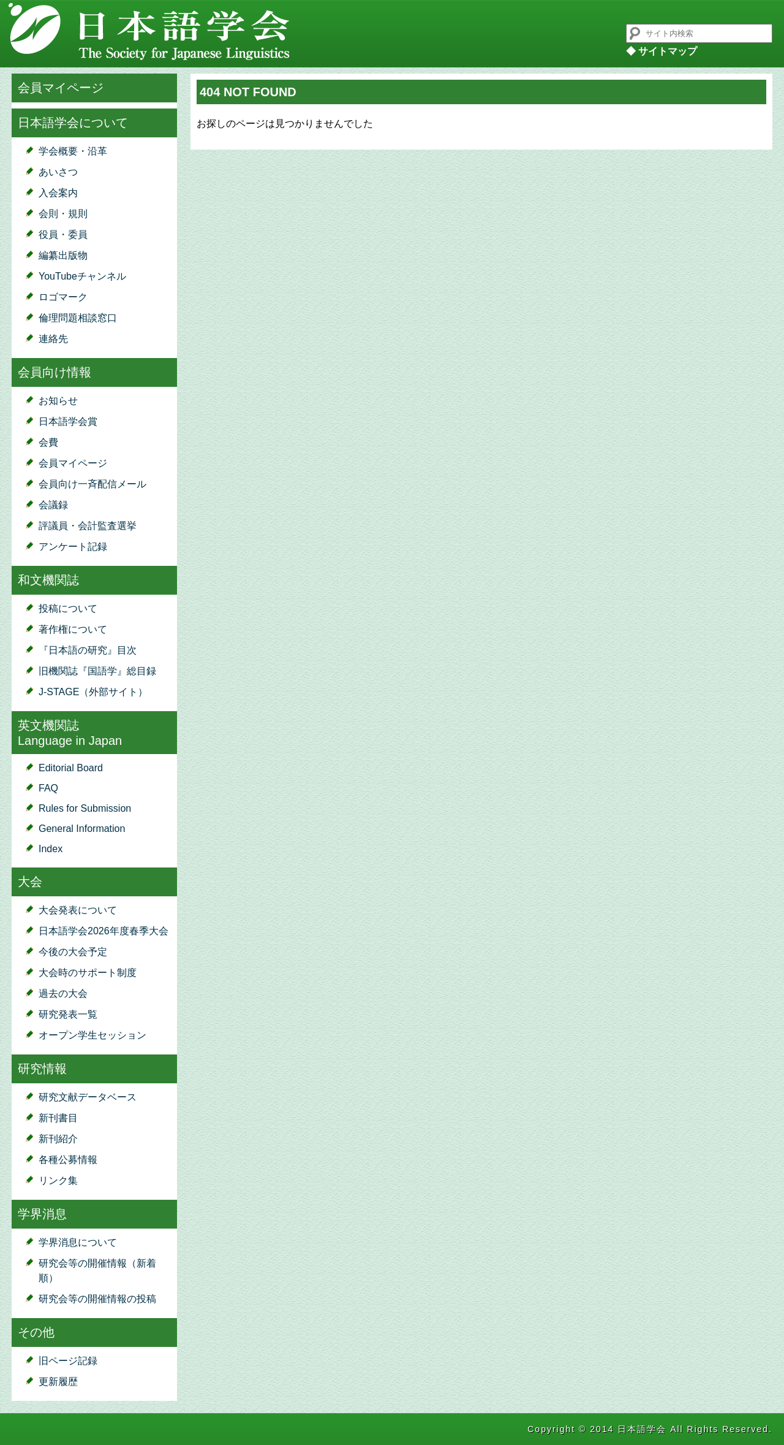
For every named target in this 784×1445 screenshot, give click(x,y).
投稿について (68, 608)
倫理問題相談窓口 (78, 318)
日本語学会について (73, 122)
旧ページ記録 (68, 1360)
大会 (30, 881)
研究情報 (42, 1068)
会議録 (53, 505)
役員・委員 (63, 234)
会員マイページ (61, 87)
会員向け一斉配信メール (92, 484)
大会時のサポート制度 (88, 972)
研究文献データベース (88, 1097)
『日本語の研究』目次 (88, 650)
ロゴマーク (63, 297)
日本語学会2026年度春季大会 (103, 931)
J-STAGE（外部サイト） (93, 692)
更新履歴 (58, 1381)
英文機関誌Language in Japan (70, 733)
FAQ (48, 788)
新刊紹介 (58, 1139)
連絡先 (53, 339)
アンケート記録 (73, 546)
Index (50, 849)
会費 (48, 442)
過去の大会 (63, 993)
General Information (82, 828)
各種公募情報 (68, 1159)
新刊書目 (58, 1118)
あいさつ (58, 172)
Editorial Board (71, 768)
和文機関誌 (48, 580)
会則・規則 (63, 213)
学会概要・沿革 (73, 151)
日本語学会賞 (68, 421)
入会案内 (58, 193)
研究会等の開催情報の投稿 (97, 1299)
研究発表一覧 (68, 1014)
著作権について (73, 629)
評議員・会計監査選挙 (88, 525)
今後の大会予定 (73, 952)
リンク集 (58, 1180)
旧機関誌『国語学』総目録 (97, 671)
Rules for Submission (85, 808)
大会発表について (78, 910)
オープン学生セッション (92, 1035)
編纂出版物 (63, 255)
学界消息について (78, 1242)
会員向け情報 (54, 372)
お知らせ (58, 400)
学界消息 (42, 1214)
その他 (36, 1332)
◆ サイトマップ (661, 51)
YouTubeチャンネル (82, 276)
